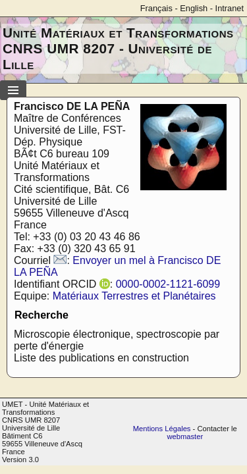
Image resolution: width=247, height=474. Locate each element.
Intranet (229, 8)
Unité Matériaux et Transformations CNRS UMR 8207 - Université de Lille (118, 48)
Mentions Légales (162, 429)
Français (156, 8)
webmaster (185, 436)
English (193, 8)
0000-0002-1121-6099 (168, 284)
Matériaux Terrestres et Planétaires (134, 296)
